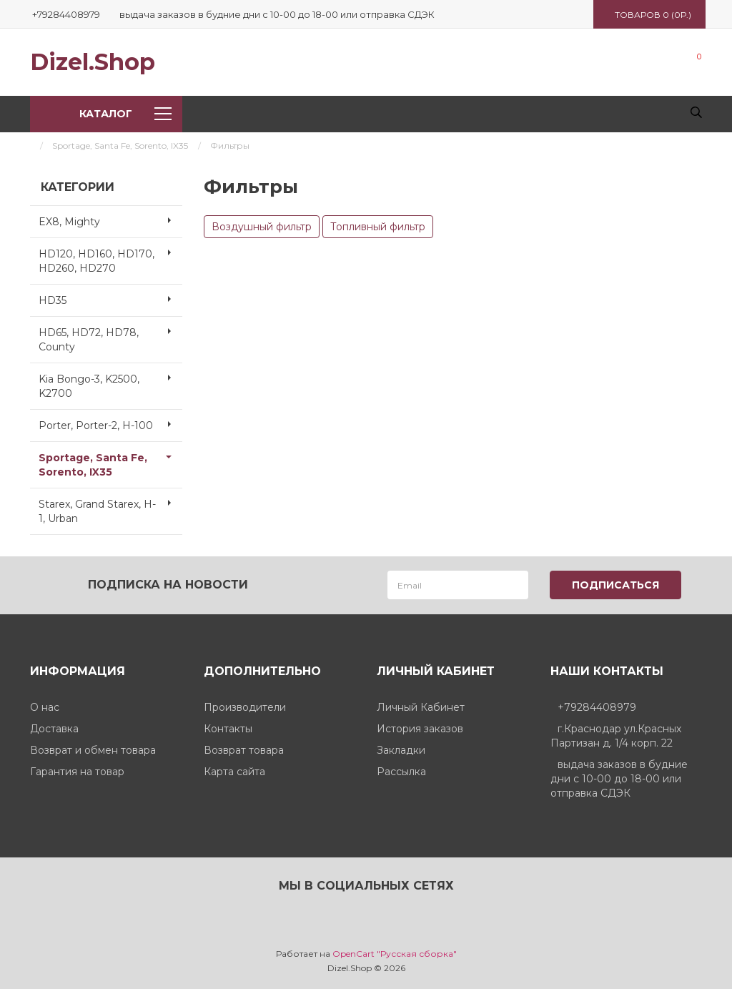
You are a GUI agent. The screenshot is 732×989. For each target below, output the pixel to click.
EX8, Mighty (110, 220)
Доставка (54, 728)
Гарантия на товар (77, 770)
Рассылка (401, 770)
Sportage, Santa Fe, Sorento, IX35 (120, 145)
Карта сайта (234, 770)
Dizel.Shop (92, 62)
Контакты (228, 728)
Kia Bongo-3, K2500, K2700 (110, 382)
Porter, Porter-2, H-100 (110, 424)
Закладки (401, 749)
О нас (44, 706)
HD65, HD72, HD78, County (110, 335)
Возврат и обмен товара (93, 749)
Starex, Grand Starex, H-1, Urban (110, 507)
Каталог (125, 113)
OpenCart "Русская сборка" (394, 953)
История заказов (420, 728)
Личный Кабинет (421, 706)
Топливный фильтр (377, 226)
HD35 (110, 299)
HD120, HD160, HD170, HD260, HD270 (110, 257)
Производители (245, 706)
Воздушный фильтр (262, 226)
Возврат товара (244, 749)
